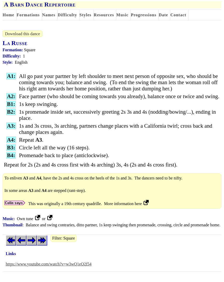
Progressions (144, 15)
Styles (85, 15)
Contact (178, 15)
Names (48, 15)
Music (122, 15)
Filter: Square (63, 238)
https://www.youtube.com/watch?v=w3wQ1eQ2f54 (49, 264)
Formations (28, 15)
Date (163, 15)
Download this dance (22, 34)
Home (8, 15)
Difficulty (67, 15)
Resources (104, 15)
